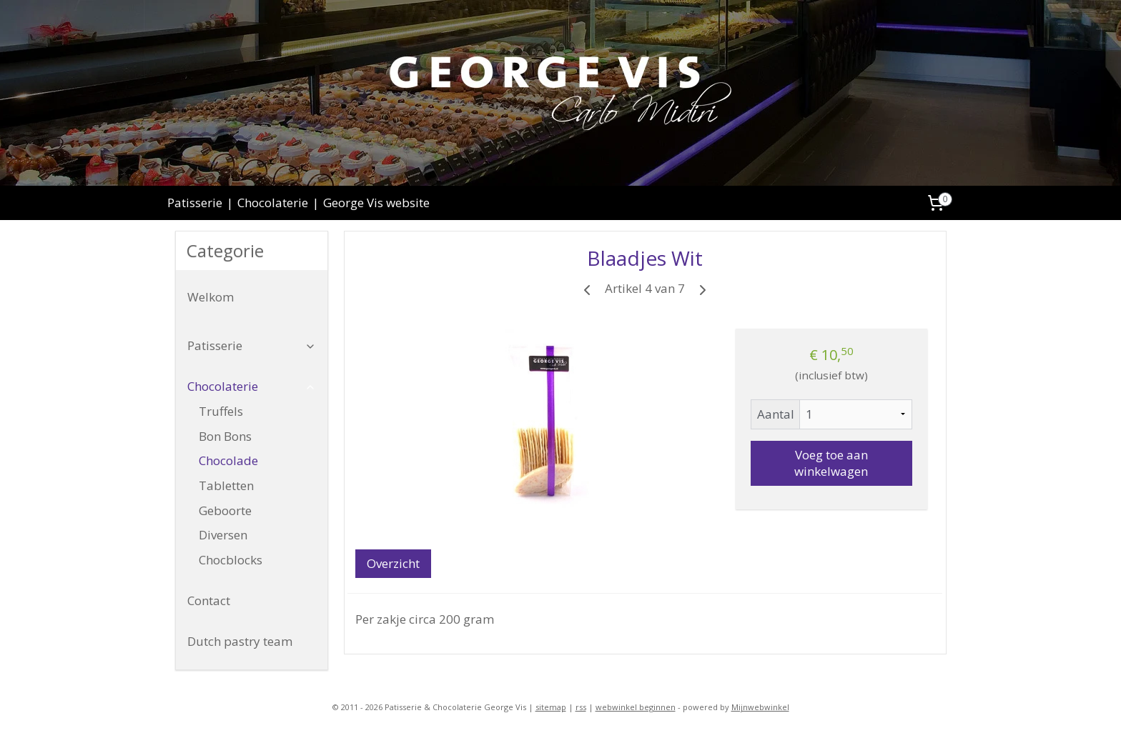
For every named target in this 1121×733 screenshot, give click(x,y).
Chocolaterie (272, 202)
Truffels (221, 411)
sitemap (550, 707)
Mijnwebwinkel (760, 707)
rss (581, 707)
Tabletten (226, 485)
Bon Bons (225, 436)
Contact (208, 600)
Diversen (223, 535)
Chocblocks (230, 560)
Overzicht (392, 563)
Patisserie (194, 202)
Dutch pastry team (239, 641)
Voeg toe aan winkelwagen (831, 463)
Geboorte (225, 510)
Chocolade (228, 460)
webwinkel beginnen (636, 707)
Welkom (210, 297)
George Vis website (376, 202)
